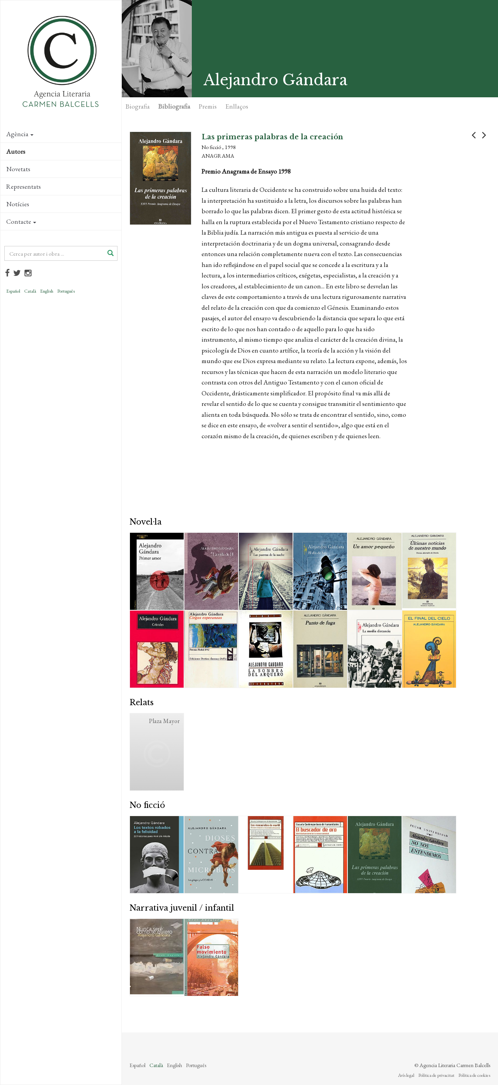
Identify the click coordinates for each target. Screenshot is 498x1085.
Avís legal (406, 1075)
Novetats (18, 169)
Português (66, 291)
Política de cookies (474, 1075)
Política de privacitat (436, 1075)
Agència (19, 134)
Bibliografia (174, 106)
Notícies (17, 204)
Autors (15, 151)
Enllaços (236, 106)
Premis (208, 106)
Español (13, 291)
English (46, 291)
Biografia (138, 106)
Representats (23, 186)
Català (30, 291)
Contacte (21, 221)
